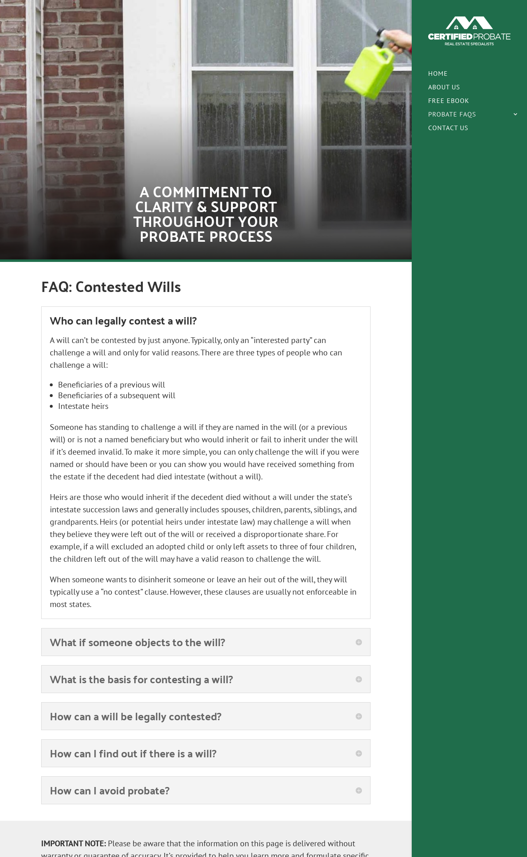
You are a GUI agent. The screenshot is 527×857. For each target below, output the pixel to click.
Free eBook (448, 101)
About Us (444, 87)
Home (438, 73)
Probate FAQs (452, 114)
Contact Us (448, 128)
